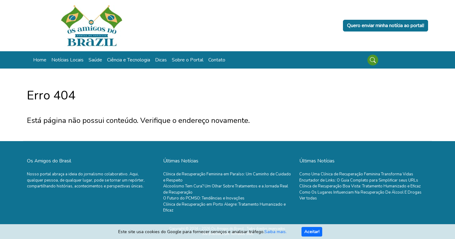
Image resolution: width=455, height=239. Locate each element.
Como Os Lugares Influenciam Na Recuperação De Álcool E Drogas (360, 192)
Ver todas (308, 198)
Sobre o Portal (187, 60)
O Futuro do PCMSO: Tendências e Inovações (204, 198)
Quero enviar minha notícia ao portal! (385, 25)
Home (39, 60)
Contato (216, 60)
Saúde (95, 60)
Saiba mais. (275, 232)
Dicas (161, 60)
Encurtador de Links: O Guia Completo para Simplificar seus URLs (358, 180)
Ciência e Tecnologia (128, 60)
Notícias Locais (67, 60)
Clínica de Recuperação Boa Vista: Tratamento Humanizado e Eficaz (360, 186)
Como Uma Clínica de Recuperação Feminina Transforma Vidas (356, 174)
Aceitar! (311, 232)
